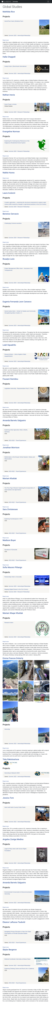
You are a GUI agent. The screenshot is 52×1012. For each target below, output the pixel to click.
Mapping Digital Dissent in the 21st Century (16, 589)
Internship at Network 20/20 (12, 773)
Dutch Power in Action (10, 104)
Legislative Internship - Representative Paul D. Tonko (18, 388)
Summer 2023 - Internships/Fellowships (19, 325)
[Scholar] (6, 1)
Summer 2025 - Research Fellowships (19, 112)
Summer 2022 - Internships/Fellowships (19, 637)
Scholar (15, 1)
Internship (7, 729)
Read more (6, 40)
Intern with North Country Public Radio (14, 807)
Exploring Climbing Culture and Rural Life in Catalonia (19, 968)
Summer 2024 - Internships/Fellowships (19, 282)
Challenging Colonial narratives (13, 223)
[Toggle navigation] (48, 1)
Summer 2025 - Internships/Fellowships (19, 35)
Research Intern (8, 622)
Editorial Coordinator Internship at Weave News (17, 959)
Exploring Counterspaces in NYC (13, 519)
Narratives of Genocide (10, 549)
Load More (40, 702)
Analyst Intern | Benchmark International (15, 66)
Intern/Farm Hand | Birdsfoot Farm (13, 21)
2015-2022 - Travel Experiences (17, 440)
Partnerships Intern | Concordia (12, 577)
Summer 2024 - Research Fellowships (19, 206)
